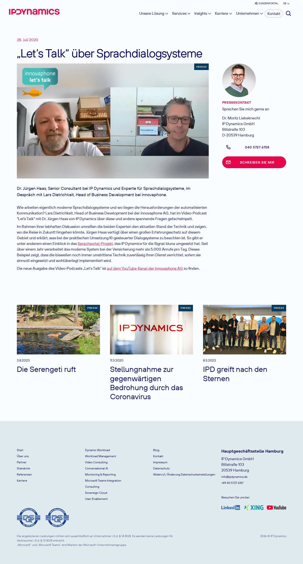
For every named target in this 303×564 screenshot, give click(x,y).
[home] (34, 11)
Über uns (23, 456)
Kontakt (158, 456)
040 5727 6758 (257, 147)
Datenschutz (161, 468)
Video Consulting (96, 462)
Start (20, 450)
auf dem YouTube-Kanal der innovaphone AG (145, 268)
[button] (286, 3)
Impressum (160, 462)
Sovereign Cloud (96, 493)
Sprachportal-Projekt (95, 243)
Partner (22, 462)
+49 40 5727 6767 (232, 483)
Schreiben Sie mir (257, 162)
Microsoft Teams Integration (103, 480)
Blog (156, 450)
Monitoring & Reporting (100, 474)
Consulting (92, 487)
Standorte (23, 468)
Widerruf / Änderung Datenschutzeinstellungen (184, 474)
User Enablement (96, 499)
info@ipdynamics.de (234, 477)
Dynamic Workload (97, 450)
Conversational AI (96, 468)
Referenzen (24, 474)
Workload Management (100, 456)
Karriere (22, 480)
